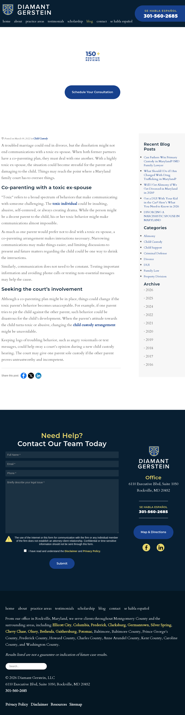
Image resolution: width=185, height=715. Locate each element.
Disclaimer (71, 551)
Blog (90, 21)
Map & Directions (153, 532)
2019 (148, 340)
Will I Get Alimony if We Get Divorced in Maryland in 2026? (160, 189)
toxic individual (65, 203)
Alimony (149, 236)
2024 (148, 306)
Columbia (81, 625)
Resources (59, 704)
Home (6, 21)
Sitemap (75, 704)
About (18, 21)
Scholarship (75, 21)
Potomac (85, 631)
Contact (102, 21)
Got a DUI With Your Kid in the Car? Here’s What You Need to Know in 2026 (161, 202)
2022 (148, 315)
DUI (147, 265)
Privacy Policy (91, 551)
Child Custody (40, 138)
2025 (148, 298)
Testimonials (56, 21)
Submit (62, 563)
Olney (33, 631)
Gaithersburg (66, 631)
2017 (148, 356)
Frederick (98, 625)
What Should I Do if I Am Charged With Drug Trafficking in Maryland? (160, 175)
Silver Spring (161, 625)
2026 (148, 290)
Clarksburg (117, 625)
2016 (148, 364)
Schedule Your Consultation (92, 92)
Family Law (151, 271)
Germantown (138, 625)
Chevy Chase (15, 631)
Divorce (149, 259)
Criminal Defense (155, 253)
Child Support (153, 248)
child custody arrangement (94, 324)
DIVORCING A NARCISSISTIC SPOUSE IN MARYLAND (162, 216)
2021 (148, 323)
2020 (148, 331)
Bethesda (47, 631)
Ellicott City (61, 625)
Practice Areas (35, 21)
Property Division (155, 276)
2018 (148, 348)
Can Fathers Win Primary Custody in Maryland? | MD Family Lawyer (161, 161)
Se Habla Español (121, 21)
